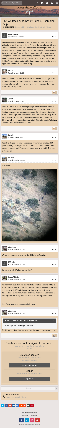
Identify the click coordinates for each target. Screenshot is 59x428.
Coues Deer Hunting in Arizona (40, 27)
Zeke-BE (11, 135)
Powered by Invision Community (29, 424)
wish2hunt (12, 247)
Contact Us (33, 415)
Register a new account (29, 365)
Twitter (27, 420)
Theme (25, 415)
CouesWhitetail (13, 277)
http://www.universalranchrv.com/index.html (18, 304)
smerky (11, 158)
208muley (11, 262)
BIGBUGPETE (9, 27)
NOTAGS (11, 71)
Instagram (32, 420)
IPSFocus (34, 413)
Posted (16, 37)
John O (10, 99)
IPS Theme (25, 413)
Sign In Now (29, 379)
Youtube (37, 420)
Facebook (21, 420)
